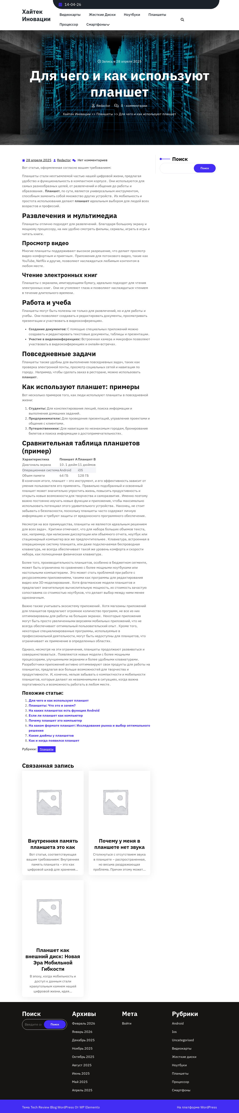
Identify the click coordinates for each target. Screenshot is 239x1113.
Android (178, 1023)
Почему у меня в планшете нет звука (119, 843)
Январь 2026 (82, 1032)
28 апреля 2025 (39, 160)
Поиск (180, 158)
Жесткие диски (102, 14)
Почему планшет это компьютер (55, 720)
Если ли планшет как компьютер (56, 715)
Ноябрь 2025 (82, 1048)
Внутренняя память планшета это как (53, 843)
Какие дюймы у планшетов (51, 735)
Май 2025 (80, 1082)
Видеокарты (70, 14)
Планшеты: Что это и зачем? (52, 705)
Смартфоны (96, 24)
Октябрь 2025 (83, 1057)
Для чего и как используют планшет (59, 700)
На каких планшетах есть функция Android (64, 710)
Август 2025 (82, 1065)
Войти (126, 1023)
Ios (174, 1032)
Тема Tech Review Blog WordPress (48, 1107)
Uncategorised (183, 1040)
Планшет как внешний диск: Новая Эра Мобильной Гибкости (52, 959)
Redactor (64, 159)
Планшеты (157, 14)
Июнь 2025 (81, 1073)
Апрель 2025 (82, 1090)
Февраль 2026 (83, 1023)
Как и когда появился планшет (54, 740)
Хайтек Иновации (36, 15)
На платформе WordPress (197, 1107)
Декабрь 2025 (83, 1040)
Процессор (69, 24)
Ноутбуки (132, 14)
